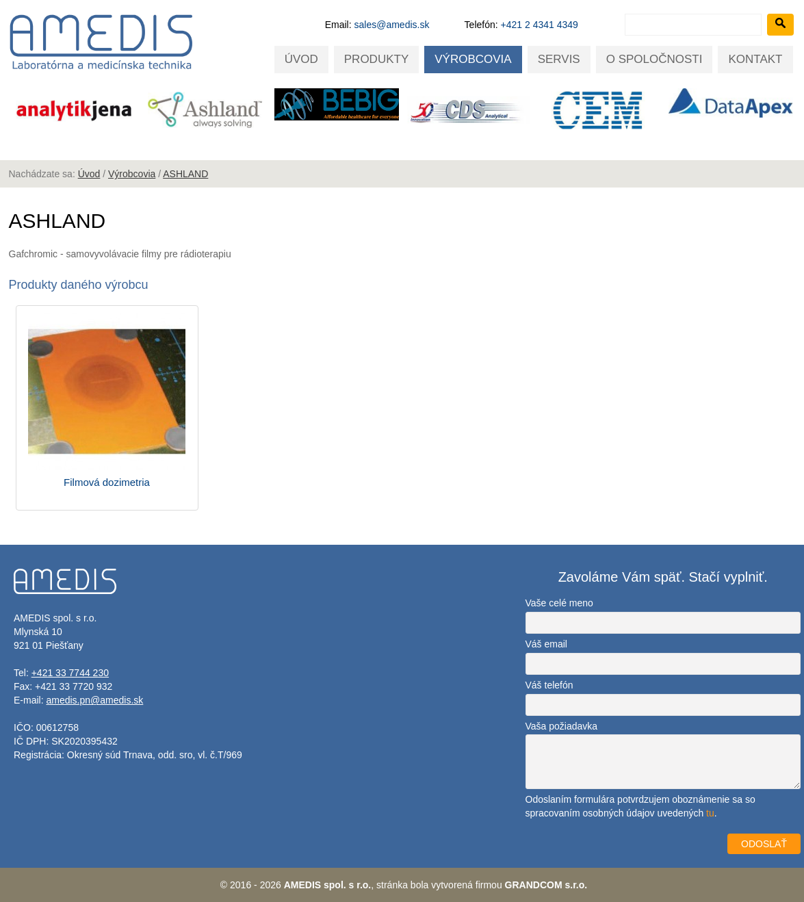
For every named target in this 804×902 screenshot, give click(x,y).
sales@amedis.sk (392, 24)
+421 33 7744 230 (70, 672)
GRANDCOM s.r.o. (546, 884)
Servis (559, 59)
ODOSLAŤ (764, 843)
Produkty (376, 59)
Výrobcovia (473, 59)
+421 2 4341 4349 (539, 24)
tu (710, 813)
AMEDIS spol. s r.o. (328, 884)
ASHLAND (185, 173)
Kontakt (755, 59)
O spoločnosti (654, 59)
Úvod (301, 59)
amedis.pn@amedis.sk (94, 700)
